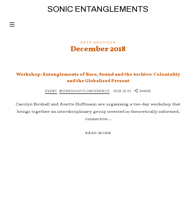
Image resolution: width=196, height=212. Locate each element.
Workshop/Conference (84, 91)
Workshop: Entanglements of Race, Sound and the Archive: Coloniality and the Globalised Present (98, 77)
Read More (98, 132)
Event (51, 91)
